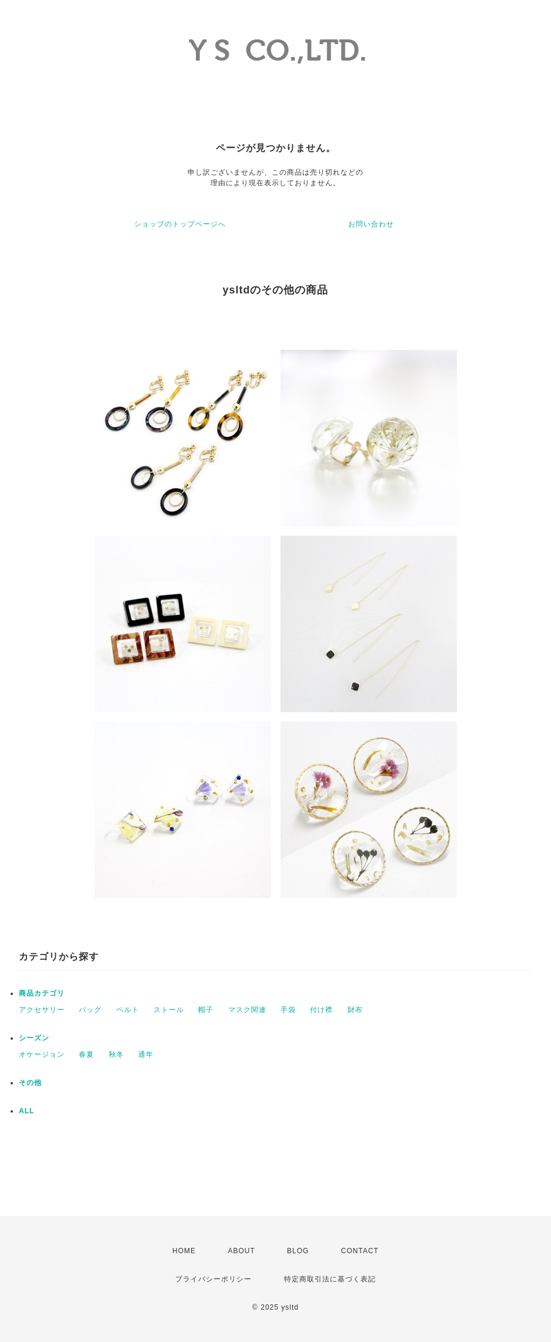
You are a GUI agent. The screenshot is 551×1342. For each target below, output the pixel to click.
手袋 (288, 1010)
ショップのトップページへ (180, 224)
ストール (168, 1010)
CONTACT (360, 1251)
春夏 (86, 1054)
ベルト (127, 1010)
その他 (30, 1083)
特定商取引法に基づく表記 (330, 1279)
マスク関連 (247, 1010)
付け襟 (321, 1010)
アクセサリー (42, 1010)
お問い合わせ (371, 224)
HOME (184, 1251)
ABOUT (241, 1251)
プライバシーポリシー (213, 1279)
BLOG (298, 1251)
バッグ (90, 1010)
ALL (26, 1111)
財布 (355, 1010)
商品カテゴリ (42, 993)
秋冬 (116, 1054)
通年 (145, 1054)
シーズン (34, 1038)
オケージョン (42, 1054)
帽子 (205, 1010)
